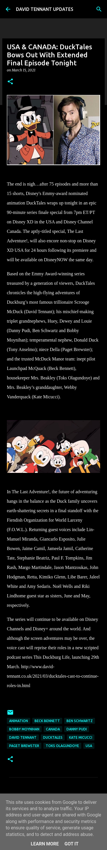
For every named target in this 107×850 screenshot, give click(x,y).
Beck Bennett (47, 721)
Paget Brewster (24, 746)
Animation (18, 721)
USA (89, 746)
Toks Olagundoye (62, 746)
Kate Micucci (80, 737)
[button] (10, 82)
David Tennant (23, 737)
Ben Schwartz (79, 721)
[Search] (99, 9)
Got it (71, 844)
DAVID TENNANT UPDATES (44, 9)
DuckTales (52, 737)
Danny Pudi (76, 729)
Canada (53, 729)
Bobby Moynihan (24, 729)
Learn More (45, 844)
